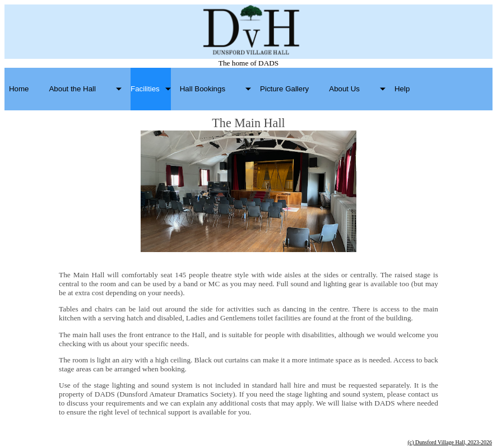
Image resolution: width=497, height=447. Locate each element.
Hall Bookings (202, 89)
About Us (344, 89)
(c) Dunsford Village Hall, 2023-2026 (449, 442)
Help (402, 89)
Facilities (145, 89)
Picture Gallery (284, 89)
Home (19, 89)
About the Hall (72, 89)
